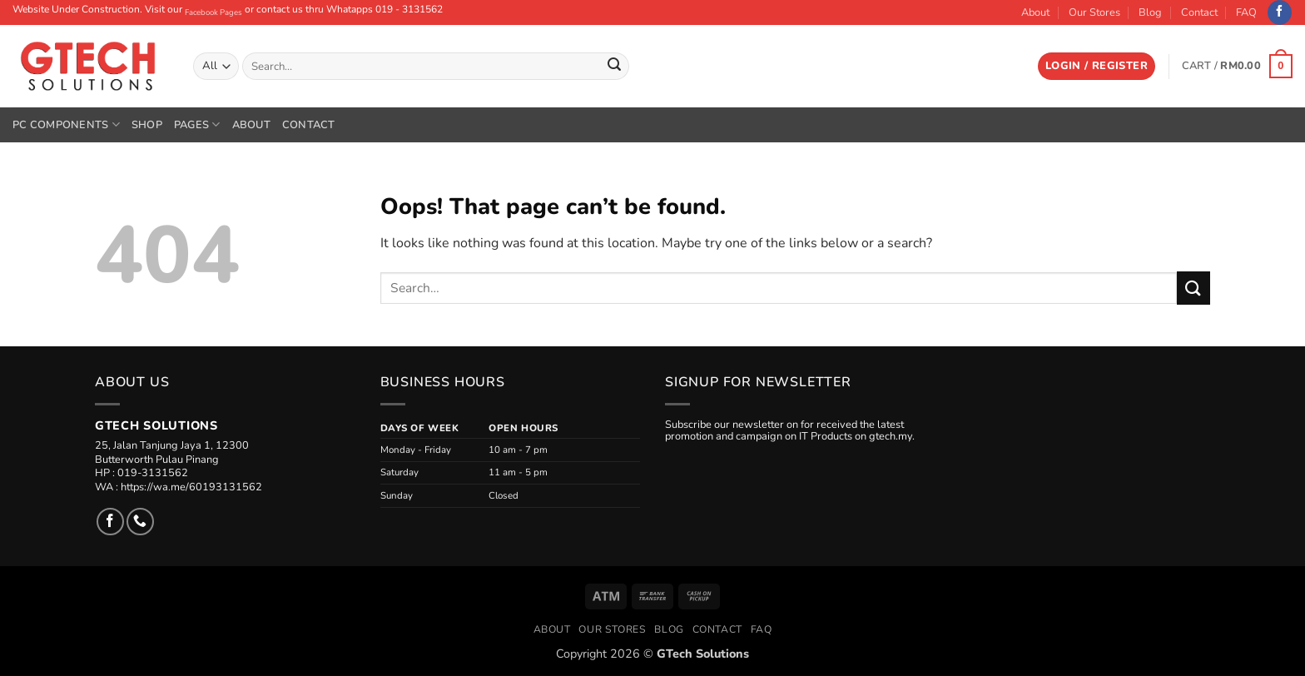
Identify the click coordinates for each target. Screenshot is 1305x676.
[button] (1096, 66)
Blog (1150, 12)
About (1035, 12)
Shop (146, 124)
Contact (1199, 12)
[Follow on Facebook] (1280, 12)
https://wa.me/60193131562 (191, 487)
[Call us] (140, 521)
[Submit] (614, 66)
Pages (197, 124)
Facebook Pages (213, 12)
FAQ (1246, 12)
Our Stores (1094, 12)
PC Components (66, 124)
